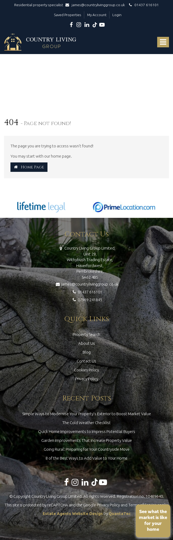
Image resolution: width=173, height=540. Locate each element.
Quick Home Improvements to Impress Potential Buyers (86, 431)
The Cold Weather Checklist (86, 422)
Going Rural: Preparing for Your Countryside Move (87, 449)
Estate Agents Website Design (73, 513)
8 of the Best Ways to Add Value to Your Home (86, 458)
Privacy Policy (86, 378)
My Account (96, 15)
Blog (87, 352)
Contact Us (86, 361)
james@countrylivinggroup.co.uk (96, 5)
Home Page (29, 167)
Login (117, 15)
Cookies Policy (86, 370)
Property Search (86, 334)
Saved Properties (67, 15)
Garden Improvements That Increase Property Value (86, 440)
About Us (86, 343)
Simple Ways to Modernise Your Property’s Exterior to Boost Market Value (86, 413)
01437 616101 (143, 5)
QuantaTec (120, 513)
